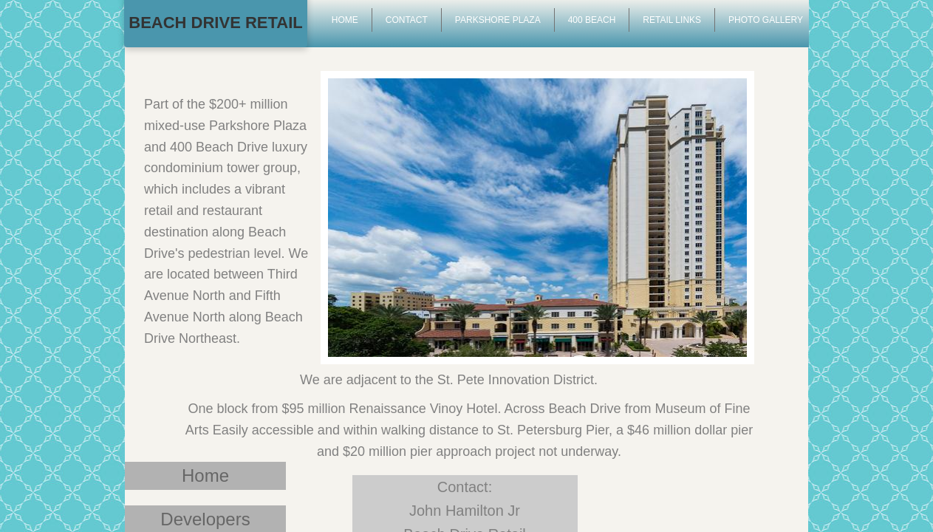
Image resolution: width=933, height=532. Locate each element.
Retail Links (672, 20)
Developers (205, 519)
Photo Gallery (765, 20)
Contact (407, 20)
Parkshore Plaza (498, 20)
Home (205, 475)
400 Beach (592, 20)
